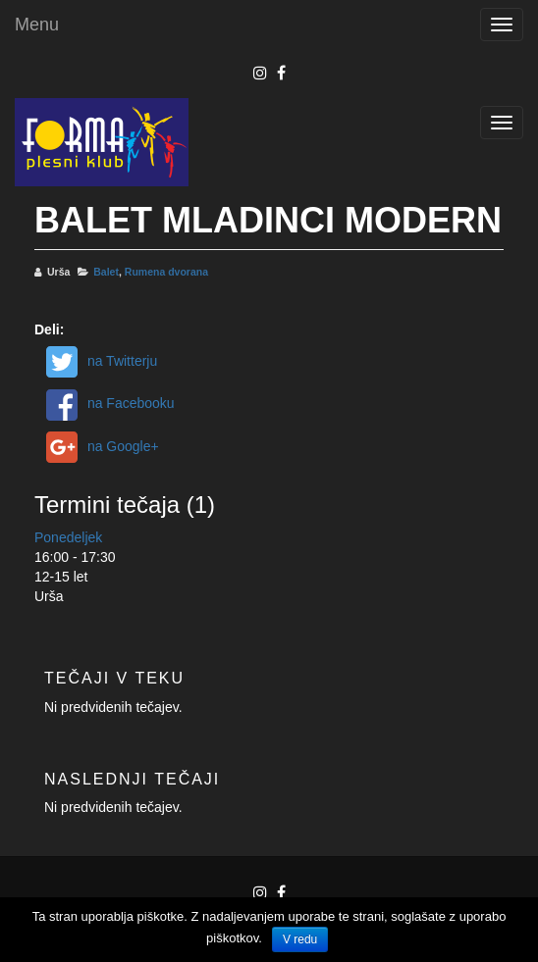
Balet (106, 272)
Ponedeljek (68, 537)
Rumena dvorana (166, 272)
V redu (300, 939)
